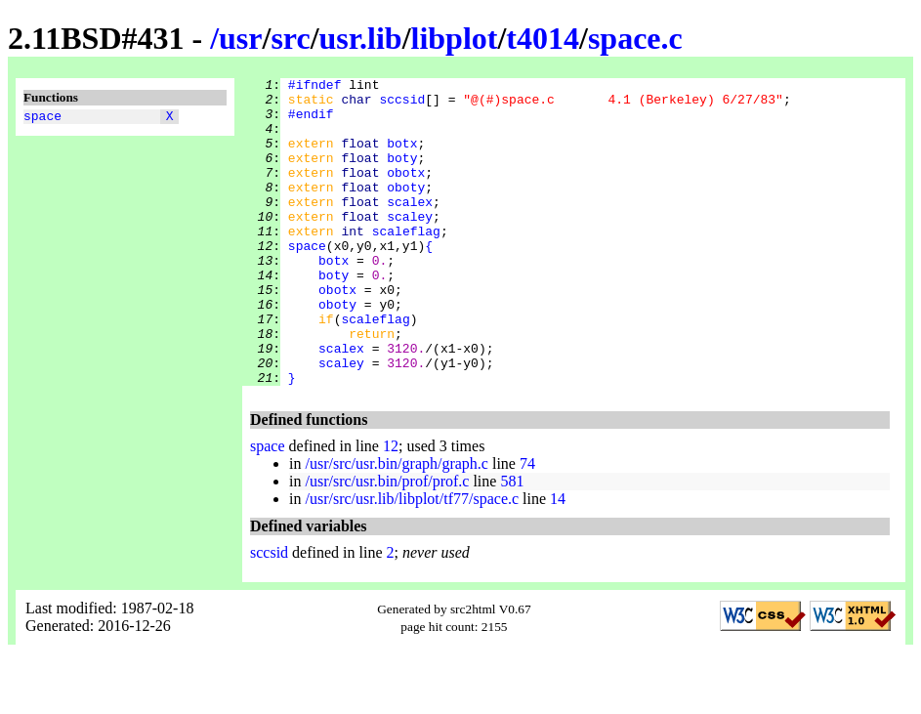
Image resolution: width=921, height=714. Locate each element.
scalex (410, 227)
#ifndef (315, 87)
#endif (311, 122)
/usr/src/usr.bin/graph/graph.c (396, 525)
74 (527, 525)
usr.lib (360, 38)
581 (511, 542)
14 (557, 560)
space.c (635, 38)
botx (402, 157)
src (290, 38)
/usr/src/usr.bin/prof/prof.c (387, 542)
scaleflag (406, 263)
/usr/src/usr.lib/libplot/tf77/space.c (412, 560)
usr (240, 38)
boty (402, 175)
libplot (454, 38)
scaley (410, 245)
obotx (406, 192)
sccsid (402, 104)
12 (390, 507)
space (42, 118)
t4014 (542, 38)
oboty (406, 210)
